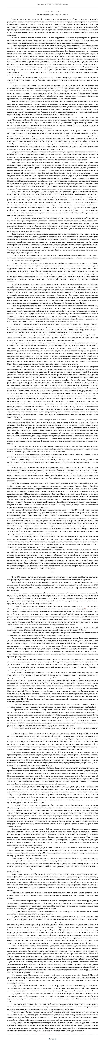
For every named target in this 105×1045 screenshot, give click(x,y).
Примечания (52, 1039)
